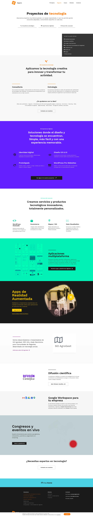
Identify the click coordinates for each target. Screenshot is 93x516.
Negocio (59, 2)
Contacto (78, 2)
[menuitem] (52, 2)
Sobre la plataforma (19, 443)
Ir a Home (46, 483)
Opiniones (50, 494)
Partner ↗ (68, 408)
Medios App (26, 501)
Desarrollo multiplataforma (29, 497)
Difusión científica (27, 499)
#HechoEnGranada (65, 512)
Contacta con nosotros (46, 111)
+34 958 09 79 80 (74, 496)
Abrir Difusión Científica (58, 384)
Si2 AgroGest (64, 346)
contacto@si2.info (75, 494)
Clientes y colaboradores (53, 495)
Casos (65, 2)
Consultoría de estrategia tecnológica (32, 494)
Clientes (72, 2)
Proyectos (50, 497)
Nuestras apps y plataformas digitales (62, 268)
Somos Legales (73, 512)
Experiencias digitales (28, 495)
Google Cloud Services (66, 406)
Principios (52, 2)
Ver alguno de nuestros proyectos (46, 178)
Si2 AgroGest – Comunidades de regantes (32, 504)
